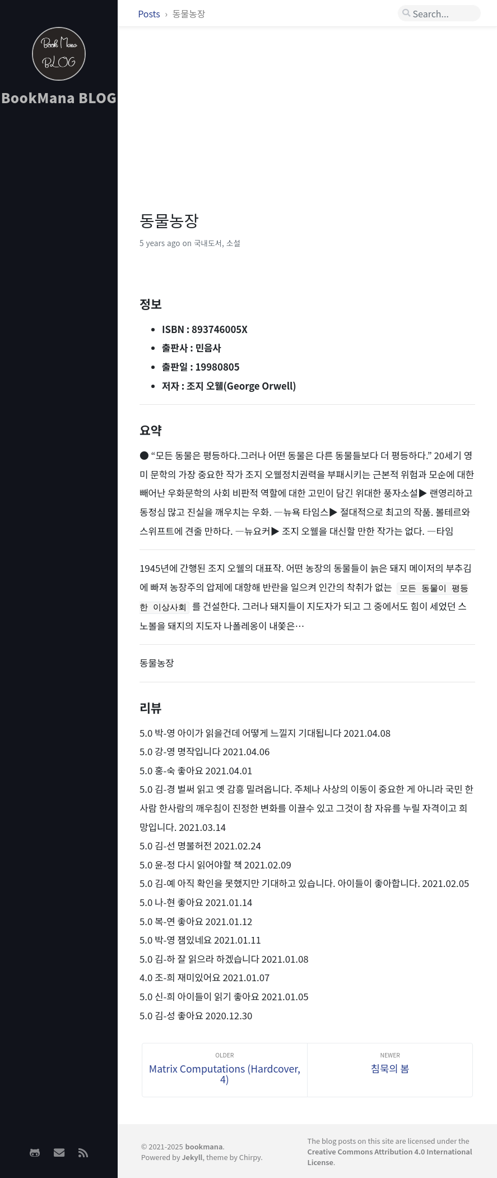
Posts (150, 13)
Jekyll (192, 1157)
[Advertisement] (59, 292)
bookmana (204, 1146)
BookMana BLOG (59, 97)
